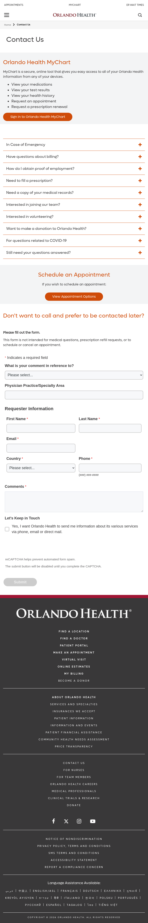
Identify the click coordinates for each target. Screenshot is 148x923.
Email (11, 439)
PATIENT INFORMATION (74, 718)
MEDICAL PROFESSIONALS (74, 791)
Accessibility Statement (74, 860)
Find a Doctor (74, 638)
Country (13, 459)
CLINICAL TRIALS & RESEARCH (74, 798)
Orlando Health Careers (74, 784)
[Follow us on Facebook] (54, 821)
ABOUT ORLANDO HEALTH (74, 697)
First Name (16, 419)
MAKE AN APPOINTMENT (74, 652)
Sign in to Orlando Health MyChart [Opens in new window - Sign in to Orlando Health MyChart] (37, 117)
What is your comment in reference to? (39, 366)
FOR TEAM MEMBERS (74, 777)
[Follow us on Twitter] (66, 822)
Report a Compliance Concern (74, 867)
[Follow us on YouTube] (93, 821)
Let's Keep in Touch (22, 518)
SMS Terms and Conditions (74, 853)
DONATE (74, 805)
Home (7, 24)
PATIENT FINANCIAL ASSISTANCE (74, 732)
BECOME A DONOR (74, 680)
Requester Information (29, 408)
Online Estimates (74, 666)
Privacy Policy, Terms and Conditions (74, 846)
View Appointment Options (74, 296)
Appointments (13, 5)
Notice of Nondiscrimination (74, 839)
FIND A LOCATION (74, 631)
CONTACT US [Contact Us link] (74, 763)
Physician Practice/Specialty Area (34, 386)
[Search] (140, 15)
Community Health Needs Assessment (74, 739)
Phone (84, 459)
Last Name (88, 419)
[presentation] (35, 546)
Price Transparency (74, 746)
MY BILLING (74, 673)
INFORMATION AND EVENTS (74, 725)
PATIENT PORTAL (74, 645)
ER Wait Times (135, 5)
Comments (14, 486)
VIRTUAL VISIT (74, 659)
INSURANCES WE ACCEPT (74, 711)
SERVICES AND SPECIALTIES (74, 704)
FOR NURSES (74, 770)
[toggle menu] (7, 15)
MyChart (75, 5)
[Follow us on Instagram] (79, 821)
